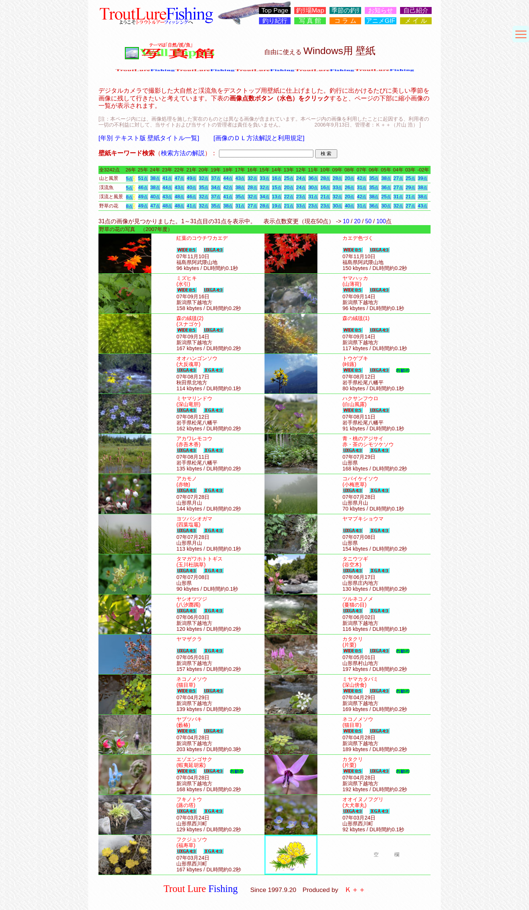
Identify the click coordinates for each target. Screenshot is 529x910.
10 (346, 221)
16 (276, 178)
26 (349, 187)
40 (191, 187)
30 (313, 187)
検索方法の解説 (183, 153)
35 (374, 178)
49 (191, 178)
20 (349, 178)
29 (410, 187)
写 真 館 (310, 20)
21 (325, 196)
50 (368, 221)
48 (179, 196)
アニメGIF (380, 20)
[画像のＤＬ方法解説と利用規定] (259, 138)
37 (215, 178)
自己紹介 (415, 10)
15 (276, 187)
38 (155, 178)
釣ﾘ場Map (310, 10)
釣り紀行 (274, 20)
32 (203, 178)
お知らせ (380, 10)
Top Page (274, 10)
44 (228, 178)
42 (362, 178)
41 (167, 178)
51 (143, 178)
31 (362, 187)
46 (143, 187)
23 (301, 196)
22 (289, 196)
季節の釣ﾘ (345, 10)
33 (264, 178)
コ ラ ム (345, 20)
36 (313, 178)
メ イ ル (416, 20)
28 (325, 178)
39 (422, 178)
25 (289, 178)
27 (398, 178)
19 (276, 206)
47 (179, 178)
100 (381, 221)
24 (301, 178)
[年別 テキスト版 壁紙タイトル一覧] (148, 138)
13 (276, 196)
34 (215, 187)
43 (240, 178)
